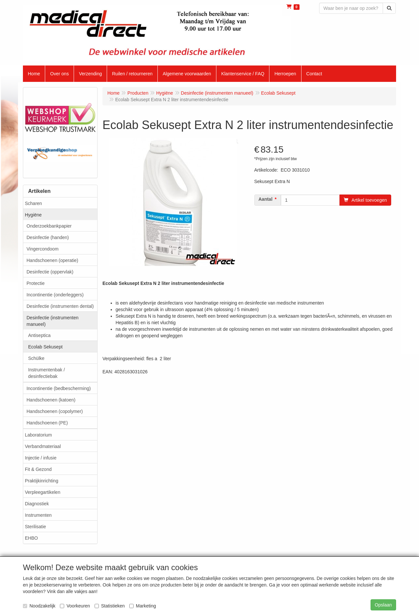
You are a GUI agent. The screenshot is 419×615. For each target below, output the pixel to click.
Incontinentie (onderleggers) (55, 294)
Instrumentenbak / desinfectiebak (46, 373)
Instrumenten (38, 515)
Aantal (266, 199)
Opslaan (383, 604)
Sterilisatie (35, 526)
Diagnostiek (37, 503)
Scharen (33, 203)
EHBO (31, 538)
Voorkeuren (75, 605)
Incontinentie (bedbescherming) (59, 388)
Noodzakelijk (39, 605)
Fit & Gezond (38, 469)
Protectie (36, 283)
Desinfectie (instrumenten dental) (60, 306)
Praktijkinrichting (41, 480)
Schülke (36, 358)
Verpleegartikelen (42, 492)
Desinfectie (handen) (48, 237)
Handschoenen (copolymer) (55, 411)
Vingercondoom (43, 249)
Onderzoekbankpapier (49, 226)
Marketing (142, 605)
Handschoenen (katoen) (51, 399)
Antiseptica (39, 335)
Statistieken (110, 605)
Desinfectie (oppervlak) (50, 271)
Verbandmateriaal (43, 446)
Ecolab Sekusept (45, 346)
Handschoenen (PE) (47, 422)
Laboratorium (38, 435)
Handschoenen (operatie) (52, 260)
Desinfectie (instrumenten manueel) (53, 321)
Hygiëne (33, 214)
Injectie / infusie (41, 457)
